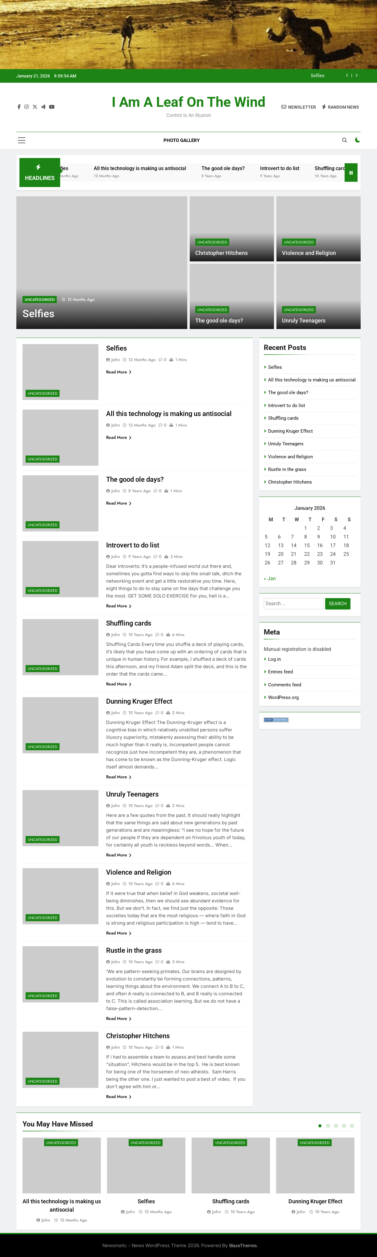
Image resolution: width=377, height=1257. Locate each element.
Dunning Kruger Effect (139, 701)
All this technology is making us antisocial (151, 168)
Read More (118, 372)
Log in (274, 659)
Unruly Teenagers (303, 321)
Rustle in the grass (134, 950)
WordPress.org (283, 697)
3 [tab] (336, 1125)
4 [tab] (344, 1125)
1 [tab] (319, 1125)
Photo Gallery (182, 140)
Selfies (318, 75)
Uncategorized (40, 299)
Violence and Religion (309, 253)
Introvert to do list (290, 168)
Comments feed (284, 685)
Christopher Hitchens (221, 253)
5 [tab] (352, 1125)
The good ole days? (234, 168)
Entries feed (280, 672)
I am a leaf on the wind (188, 102)
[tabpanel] (61, 1180)
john (115, 359)
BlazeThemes (243, 1245)
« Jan (270, 578)
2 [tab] (327, 1125)
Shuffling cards (342, 168)
